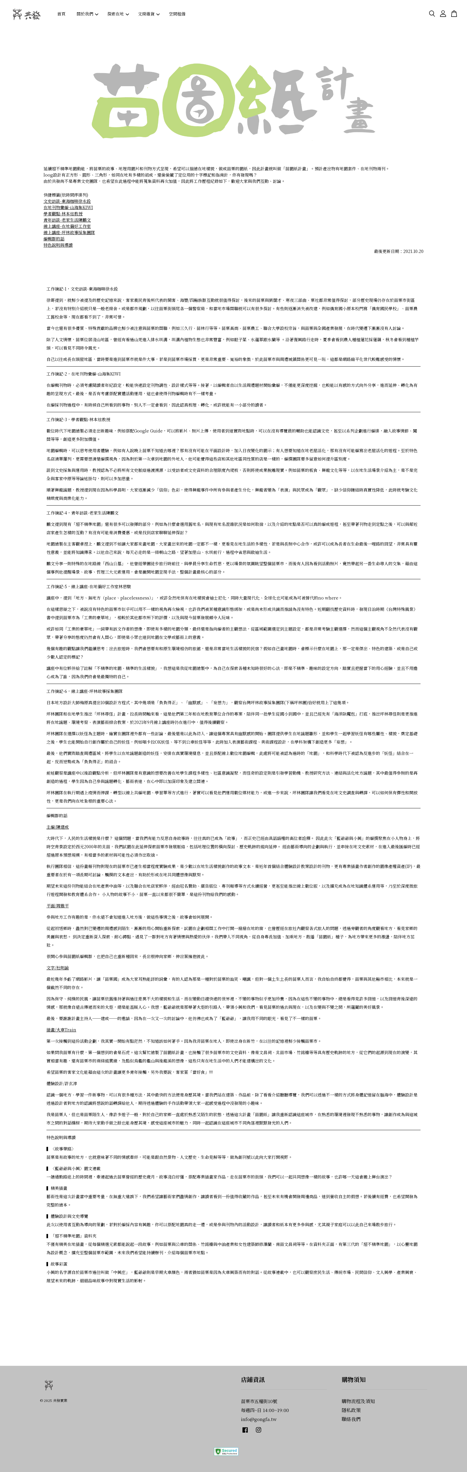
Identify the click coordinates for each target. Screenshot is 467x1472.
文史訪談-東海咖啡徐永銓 (67, 201)
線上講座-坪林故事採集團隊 (69, 232)
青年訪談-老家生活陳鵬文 (67, 220)
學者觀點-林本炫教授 (62, 214)
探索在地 (118, 14)
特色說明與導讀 (58, 245)
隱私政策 (351, 1410)
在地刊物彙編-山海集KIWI (68, 207)
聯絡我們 (351, 1419)
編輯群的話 (53, 239)
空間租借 (177, 14)
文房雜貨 (149, 14)
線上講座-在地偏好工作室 (67, 226)
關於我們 (87, 14)
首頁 (61, 14)
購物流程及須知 (358, 1401)
